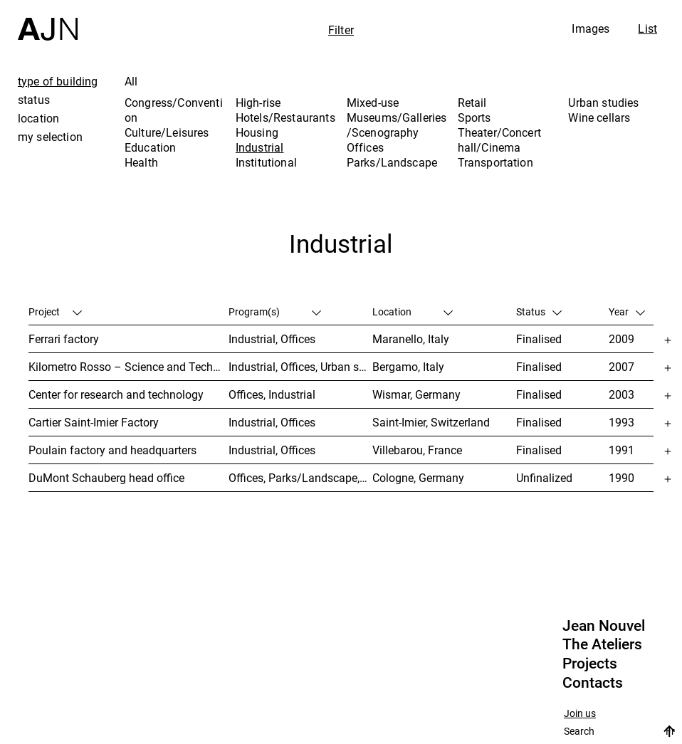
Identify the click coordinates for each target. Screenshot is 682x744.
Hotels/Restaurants (285, 117)
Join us (580, 714)
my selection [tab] (50, 137)
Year (627, 311)
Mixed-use (373, 102)
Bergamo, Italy (408, 366)
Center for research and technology (116, 394)
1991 (621, 450)
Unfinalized (544, 478)
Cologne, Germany (418, 478)
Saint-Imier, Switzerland (431, 422)
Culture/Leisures (167, 132)
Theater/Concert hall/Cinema (499, 140)
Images (590, 28)
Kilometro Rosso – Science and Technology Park (128, 366)
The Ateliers (602, 644)
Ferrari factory (63, 339)
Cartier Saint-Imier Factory (93, 422)
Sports (474, 117)
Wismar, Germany (416, 394)
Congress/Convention (174, 110)
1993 (621, 422)
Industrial (260, 147)
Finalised (539, 339)
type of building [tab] (58, 81)
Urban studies (603, 102)
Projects (589, 663)
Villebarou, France (417, 450)
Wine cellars (599, 117)
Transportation (495, 162)
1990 (621, 478)
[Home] (48, 20)
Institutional (266, 162)
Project (55, 311)
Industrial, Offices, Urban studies (300, 366)
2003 (621, 394)
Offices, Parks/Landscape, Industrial (300, 478)
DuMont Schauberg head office (106, 478)
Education (150, 147)
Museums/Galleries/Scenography (397, 125)
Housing (257, 132)
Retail (472, 102)
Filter (341, 30)
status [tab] (34, 100)
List (647, 28)
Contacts (592, 683)
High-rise (258, 102)
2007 (621, 366)
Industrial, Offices (272, 339)
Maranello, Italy (410, 339)
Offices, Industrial (272, 394)
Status (539, 311)
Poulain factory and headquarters (112, 450)
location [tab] (38, 118)
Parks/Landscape (392, 162)
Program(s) (275, 311)
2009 (621, 339)
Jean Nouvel (603, 626)
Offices (365, 147)
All (131, 81)
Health (141, 162)
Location (412, 311)
